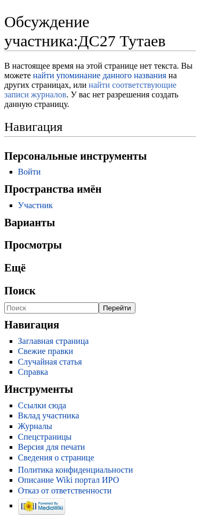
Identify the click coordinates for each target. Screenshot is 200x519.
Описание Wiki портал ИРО (68, 479)
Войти (29, 171)
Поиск (20, 290)
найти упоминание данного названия (99, 75)
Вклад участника (48, 415)
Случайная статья (50, 361)
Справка (33, 371)
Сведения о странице (56, 457)
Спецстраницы (45, 436)
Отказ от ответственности (65, 490)
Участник (35, 205)
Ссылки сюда (42, 405)
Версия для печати (51, 446)
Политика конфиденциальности (75, 469)
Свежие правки (46, 351)
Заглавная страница (53, 340)
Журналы (35, 426)
